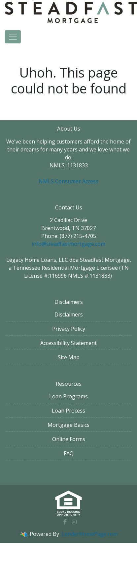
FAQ (69, 453)
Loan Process (68, 410)
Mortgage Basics (68, 424)
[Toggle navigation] (13, 36)
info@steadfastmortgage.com (68, 244)
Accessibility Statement (68, 343)
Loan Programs (68, 396)
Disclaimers (68, 314)
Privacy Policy (68, 328)
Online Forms (68, 439)
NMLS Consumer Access (68, 181)
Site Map (69, 357)
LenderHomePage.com (90, 534)
